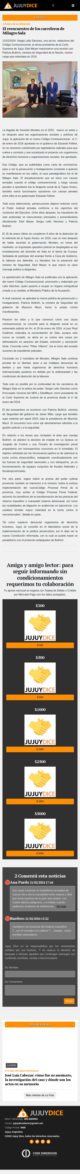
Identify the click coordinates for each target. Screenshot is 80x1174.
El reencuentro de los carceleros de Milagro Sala (33, 31)
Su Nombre (11, 967)
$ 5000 (40, 853)
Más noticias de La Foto (40, 1095)
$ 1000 (40, 749)
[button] (53, 5)
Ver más (61, 906)
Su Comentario (14, 981)
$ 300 (40, 645)
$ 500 (40, 697)
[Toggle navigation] (72, 5)
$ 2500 (40, 801)
